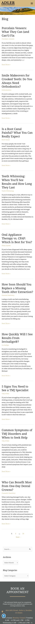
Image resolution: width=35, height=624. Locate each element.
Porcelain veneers (8, 39)
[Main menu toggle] (31, 3)
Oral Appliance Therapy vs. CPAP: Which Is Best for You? (17, 238)
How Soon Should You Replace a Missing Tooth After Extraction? (17, 288)
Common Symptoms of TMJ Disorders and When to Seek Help (17, 433)
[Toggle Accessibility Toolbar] (4, 616)
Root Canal (6, 140)
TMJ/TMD (5, 393)
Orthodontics (6, 90)
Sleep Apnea (6, 245)
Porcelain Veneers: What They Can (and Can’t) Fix (15, 31)
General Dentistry (8, 295)
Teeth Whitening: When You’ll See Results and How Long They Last (17, 181)
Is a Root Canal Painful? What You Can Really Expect (17, 132)
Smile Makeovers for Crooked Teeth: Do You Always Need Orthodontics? (17, 80)
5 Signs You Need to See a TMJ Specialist (15, 388)
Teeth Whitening (8, 191)
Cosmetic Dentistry (8, 493)
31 (23, 533)
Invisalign (5, 345)
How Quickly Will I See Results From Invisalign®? (17, 338)
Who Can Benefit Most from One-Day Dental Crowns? (17, 486)
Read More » (6, 64)
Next (18, 537)
